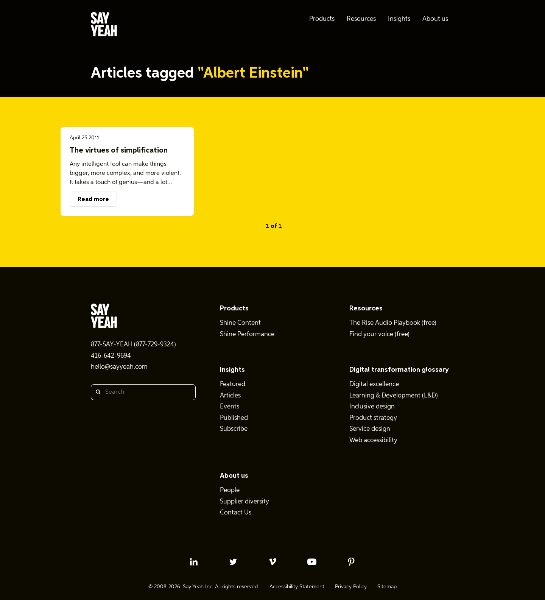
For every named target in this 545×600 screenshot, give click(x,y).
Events (229, 407)
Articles (230, 396)
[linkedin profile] (194, 562)
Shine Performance (247, 334)
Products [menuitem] (322, 19)
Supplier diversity (244, 502)
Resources (366, 308)
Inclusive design (372, 407)
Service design (369, 429)
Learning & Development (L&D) (393, 396)
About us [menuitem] (435, 19)
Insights (232, 369)
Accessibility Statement (296, 586)
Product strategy (373, 418)
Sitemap (387, 586)
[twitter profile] (233, 562)
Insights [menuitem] (399, 19)
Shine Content (240, 323)
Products (234, 308)
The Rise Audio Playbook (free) (392, 323)
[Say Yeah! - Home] (104, 25)
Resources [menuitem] (361, 19)
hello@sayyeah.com (119, 367)
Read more (93, 199)
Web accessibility (373, 440)
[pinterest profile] (351, 562)
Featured (232, 384)
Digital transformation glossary (399, 369)
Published (234, 418)
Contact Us (235, 513)
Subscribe (234, 429)
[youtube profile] (312, 562)
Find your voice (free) (379, 334)
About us (234, 475)
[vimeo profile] (272, 562)
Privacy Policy (351, 586)
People (230, 490)
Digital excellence (374, 384)
